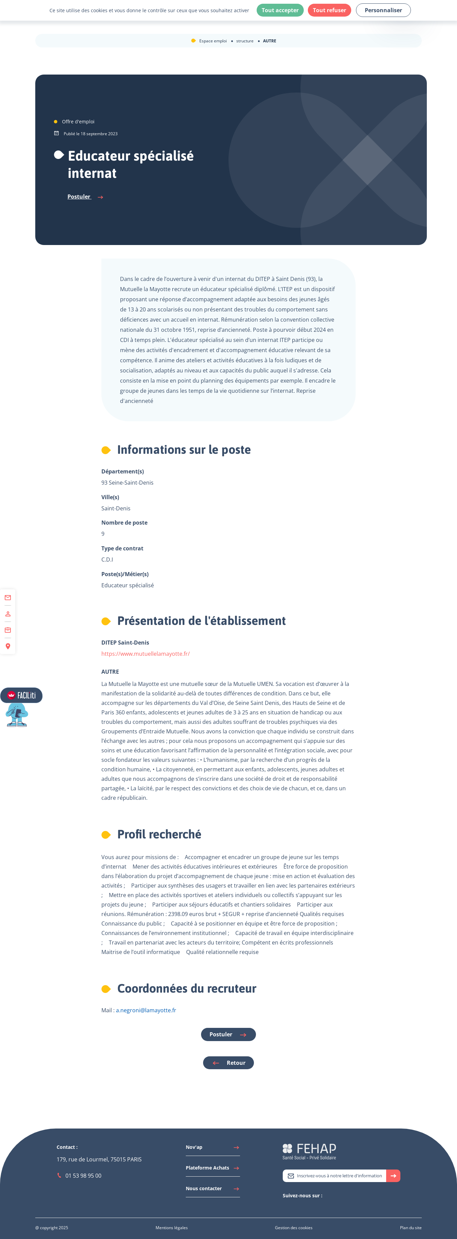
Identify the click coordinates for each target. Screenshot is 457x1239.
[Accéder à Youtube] (299, 1207)
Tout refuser (329, 10)
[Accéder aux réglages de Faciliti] (21, 695)
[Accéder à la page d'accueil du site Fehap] (309, 1151)
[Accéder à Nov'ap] (213, 1149)
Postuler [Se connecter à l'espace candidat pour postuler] (85, 196)
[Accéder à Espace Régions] (7, 646)
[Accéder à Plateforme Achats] (213, 1169)
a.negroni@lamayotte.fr (146, 1010)
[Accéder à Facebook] (306, 1207)
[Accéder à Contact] (7, 597)
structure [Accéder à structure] (245, 41)
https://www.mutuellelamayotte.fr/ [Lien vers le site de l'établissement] (145, 653)
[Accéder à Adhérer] (7, 614)
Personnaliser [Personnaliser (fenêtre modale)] (383, 10)
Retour (228, 1063)
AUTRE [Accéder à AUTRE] (269, 41)
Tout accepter (280, 10)
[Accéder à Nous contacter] (213, 1190)
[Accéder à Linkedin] (293, 1207)
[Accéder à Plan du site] (411, 1228)
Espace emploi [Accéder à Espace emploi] (213, 41)
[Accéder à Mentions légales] (172, 1228)
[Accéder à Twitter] (286, 1207)
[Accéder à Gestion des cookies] (294, 1228)
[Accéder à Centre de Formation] (7, 630)
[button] (32, 719)
